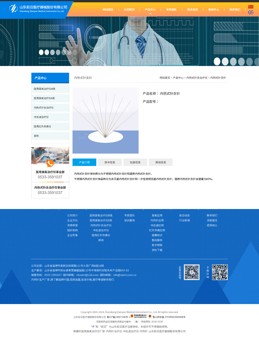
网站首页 (108, 9)
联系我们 (235, 9)
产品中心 (150, 9)
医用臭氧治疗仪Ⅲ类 (101, 180)
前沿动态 (184, 180)
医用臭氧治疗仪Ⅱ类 (101, 185)
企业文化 (72, 185)
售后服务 (157, 205)
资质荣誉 (72, 190)
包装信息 (135, 162)
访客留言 (212, 185)
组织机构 (72, 195)
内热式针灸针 (218, 78)
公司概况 (129, 9)
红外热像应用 (157, 195)
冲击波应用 (157, 190)
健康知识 (157, 200)
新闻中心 (213, 9)
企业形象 (72, 200)
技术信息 (110, 162)
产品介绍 (84, 162)
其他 (101, 205)
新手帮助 (157, 210)
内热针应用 (157, 185)
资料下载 (157, 215)
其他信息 (160, 162)
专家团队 (171, 9)
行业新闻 (184, 185)
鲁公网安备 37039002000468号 (169, 317)
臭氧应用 (157, 180)
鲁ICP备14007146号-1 (118, 317)
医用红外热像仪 (101, 200)
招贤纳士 (212, 190)
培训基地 (129, 185)
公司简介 (72, 180)
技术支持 (192, 9)
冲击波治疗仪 (101, 195)
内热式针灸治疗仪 (196, 78)
